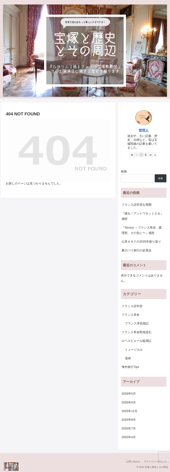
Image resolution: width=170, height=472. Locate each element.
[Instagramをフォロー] (141, 155)
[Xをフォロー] (136, 155)
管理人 (144, 130)
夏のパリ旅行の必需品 (136, 250)
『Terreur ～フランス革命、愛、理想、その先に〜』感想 (143, 230)
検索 (124, 171)
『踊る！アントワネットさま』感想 (142, 216)
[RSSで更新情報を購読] (155, 155)
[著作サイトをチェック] (132, 155)
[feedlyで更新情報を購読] (150, 155)
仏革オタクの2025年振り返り (141, 241)
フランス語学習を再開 (136, 204)
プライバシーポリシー (155, 461)
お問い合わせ (133, 461)
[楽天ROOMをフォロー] (146, 155)
